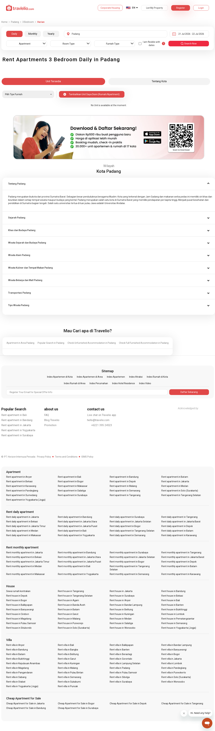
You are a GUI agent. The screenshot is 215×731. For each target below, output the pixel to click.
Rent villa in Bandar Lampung (176, 645)
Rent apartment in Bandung (17, 420)
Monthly (32, 33)
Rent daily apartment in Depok (177, 526)
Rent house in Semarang (174, 623)
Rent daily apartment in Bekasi (22, 521)
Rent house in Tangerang (71, 591)
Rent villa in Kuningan (69, 663)
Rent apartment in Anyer (19, 477)
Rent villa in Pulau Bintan (70, 672)
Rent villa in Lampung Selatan (125, 663)
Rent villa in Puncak (68, 686)
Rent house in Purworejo (70, 623)
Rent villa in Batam (16, 654)
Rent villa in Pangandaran (19, 672)
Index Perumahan (99, 383)
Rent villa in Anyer (15, 645)
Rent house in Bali (170, 600)
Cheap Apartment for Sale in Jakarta (25, 703)
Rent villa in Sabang (16, 677)
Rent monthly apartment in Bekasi (24, 557)
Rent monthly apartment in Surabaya (129, 552)
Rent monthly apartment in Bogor (127, 561)
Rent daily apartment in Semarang (128, 535)
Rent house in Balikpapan (19, 605)
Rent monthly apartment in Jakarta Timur (28, 561)
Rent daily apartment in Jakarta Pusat (77, 526)
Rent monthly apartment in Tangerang (181, 552)
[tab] (108, 184)
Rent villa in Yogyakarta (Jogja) (22, 686)
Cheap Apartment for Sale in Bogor (76, 703)
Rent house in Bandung (173, 591)
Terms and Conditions (66, 456)
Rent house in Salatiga (121, 623)
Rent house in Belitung (121, 609)
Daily (14, 33)
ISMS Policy (87, 456)
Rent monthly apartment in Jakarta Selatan (132, 557)
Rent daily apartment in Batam (177, 530)
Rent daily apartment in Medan (22, 530)
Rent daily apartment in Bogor (125, 526)
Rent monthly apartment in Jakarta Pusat (79, 561)
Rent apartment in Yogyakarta (18, 430)
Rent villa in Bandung (17, 649)
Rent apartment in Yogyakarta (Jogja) (26, 499)
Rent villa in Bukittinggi (17, 658)
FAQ (46, 415)
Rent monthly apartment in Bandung (77, 552)
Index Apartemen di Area (90, 376)
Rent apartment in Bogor (71, 481)
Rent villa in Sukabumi (69, 681)
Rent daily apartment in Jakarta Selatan (130, 521)
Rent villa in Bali (66, 645)
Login (201, 8)
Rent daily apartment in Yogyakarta (76, 535)
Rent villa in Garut (67, 658)
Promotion (50, 425)
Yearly (51, 33)
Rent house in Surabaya (122, 595)
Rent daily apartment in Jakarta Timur (26, 526)
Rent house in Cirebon (17, 614)
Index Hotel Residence (123, 383)
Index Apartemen (116, 376)
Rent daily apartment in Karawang (179, 535)
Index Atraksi (136, 376)
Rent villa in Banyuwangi (173, 649)
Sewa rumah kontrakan (18, 591)
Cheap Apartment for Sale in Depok (128, 703)
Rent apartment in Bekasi (19, 481)
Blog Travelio (52, 420)
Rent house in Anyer (120, 600)
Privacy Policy (44, 456)
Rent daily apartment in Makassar (23, 535)
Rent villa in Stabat (16, 681)
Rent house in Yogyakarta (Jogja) (178, 628)
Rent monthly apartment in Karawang (180, 574)
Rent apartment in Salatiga (72, 490)
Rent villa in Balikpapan (121, 645)
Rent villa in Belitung (68, 654)
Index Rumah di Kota (157, 376)
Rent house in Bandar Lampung (126, 605)
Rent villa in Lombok (171, 663)
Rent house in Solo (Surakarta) (74, 628)
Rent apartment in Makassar (72, 486)
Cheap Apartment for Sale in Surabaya (78, 708)
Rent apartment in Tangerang (125, 495)
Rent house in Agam (68, 600)
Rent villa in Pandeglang (173, 668)
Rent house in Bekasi (172, 595)
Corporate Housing (110, 8)
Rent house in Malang (69, 618)
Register (180, 8)
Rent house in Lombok (172, 614)
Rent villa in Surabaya (121, 681)
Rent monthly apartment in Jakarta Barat (182, 557)
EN (133, 7)
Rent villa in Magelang (17, 668)
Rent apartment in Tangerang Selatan (181, 495)
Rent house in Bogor (16, 600)
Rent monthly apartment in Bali (74, 566)
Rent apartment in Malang (123, 486)
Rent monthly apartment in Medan (24, 566)
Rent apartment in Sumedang (21, 495)
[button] (108, 184)
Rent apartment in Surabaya (17, 435)
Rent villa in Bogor (170, 654)
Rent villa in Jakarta (171, 658)
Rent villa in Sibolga (120, 677)
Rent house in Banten (172, 605)
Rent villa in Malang (68, 668)
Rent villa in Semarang (69, 677)
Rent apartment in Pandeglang (22, 490)
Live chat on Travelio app (101, 415)
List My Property (154, 8)
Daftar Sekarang (189, 392)
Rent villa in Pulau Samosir (123, 672)
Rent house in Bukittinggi (174, 609)
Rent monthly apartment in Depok (179, 561)
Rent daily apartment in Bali (72, 530)
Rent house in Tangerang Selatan (75, 595)
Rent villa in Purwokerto (173, 672)
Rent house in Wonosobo (122, 628)
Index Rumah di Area (74, 383)
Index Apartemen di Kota (60, 376)
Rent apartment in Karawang (21, 486)
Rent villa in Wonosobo (173, 681)
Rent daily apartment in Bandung (75, 517)
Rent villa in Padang (120, 668)
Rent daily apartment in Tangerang (179, 517)
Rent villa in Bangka (68, 649)
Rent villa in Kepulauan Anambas (23, 663)
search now (189, 43)
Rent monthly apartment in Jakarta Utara (79, 557)
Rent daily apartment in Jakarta (22, 517)
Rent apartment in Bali (14, 415)
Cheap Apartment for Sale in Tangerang (182, 703)
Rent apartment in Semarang (125, 490)
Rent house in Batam (69, 609)
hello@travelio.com (98, 420)
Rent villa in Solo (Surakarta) (176, 677)
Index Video (145, 383)
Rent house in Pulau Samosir (21, 623)
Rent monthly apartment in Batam (179, 566)
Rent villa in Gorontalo (121, 658)
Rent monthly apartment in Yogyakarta (78, 574)
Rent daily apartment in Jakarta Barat (180, 521)
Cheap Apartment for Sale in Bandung (26, 708)
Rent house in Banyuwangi (20, 609)
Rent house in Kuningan (122, 614)
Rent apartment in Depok (123, 481)
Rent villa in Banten (119, 649)
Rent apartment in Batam (174, 477)
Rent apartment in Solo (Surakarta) (179, 490)
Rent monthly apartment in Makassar (25, 574)
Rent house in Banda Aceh (71, 605)
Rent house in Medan (121, 618)
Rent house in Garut (68, 614)
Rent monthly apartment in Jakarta (24, 552)
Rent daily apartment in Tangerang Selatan (132, 530)
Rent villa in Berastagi (121, 654)
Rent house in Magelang (18, 618)
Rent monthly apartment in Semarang (129, 574)
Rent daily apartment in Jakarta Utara (77, 521)
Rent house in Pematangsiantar (177, 618)
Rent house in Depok (16, 595)
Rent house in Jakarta (121, 591)
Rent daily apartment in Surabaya (127, 517)
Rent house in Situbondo (19, 628)
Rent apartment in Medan (174, 486)
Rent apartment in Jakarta (16, 425)
